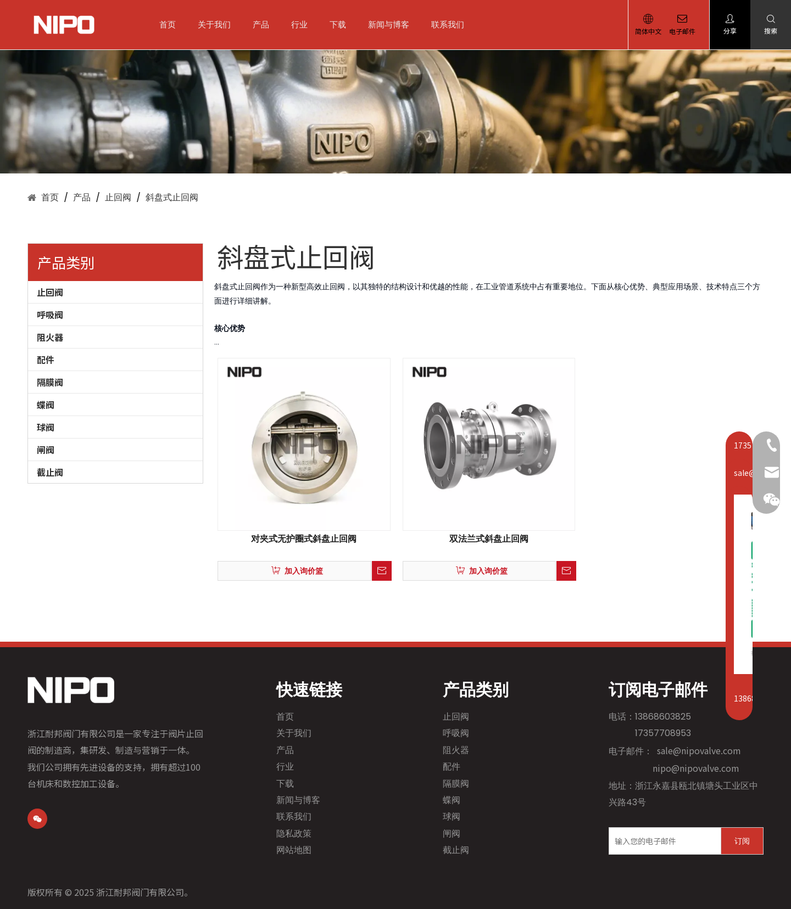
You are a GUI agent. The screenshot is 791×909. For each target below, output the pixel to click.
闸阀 (45, 449)
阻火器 (50, 337)
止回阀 (50, 292)
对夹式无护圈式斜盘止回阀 (303, 539)
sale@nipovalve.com (699, 750)
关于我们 (218, 24)
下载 (342, 24)
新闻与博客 (393, 24)
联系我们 (452, 24)
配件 (45, 359)
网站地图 (293, 850)
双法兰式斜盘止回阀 (488, 539)
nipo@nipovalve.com (696, 768)
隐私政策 (293, 833)
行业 (304, 24)
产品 (265, 24)
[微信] (37, 819)
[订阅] (742, 841)
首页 (172, 24)
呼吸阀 (50, 314)
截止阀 (50, 472)
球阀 (45, 427)
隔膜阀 (50, 382)
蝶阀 (45, 404)
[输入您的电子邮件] (662, 841)
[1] (395, 111)
